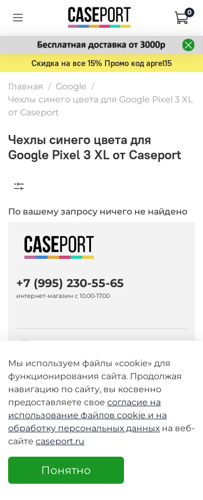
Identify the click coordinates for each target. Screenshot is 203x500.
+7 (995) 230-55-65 (70, 283)
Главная (25, 86)
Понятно (66, 470)
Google (71, 86)
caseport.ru (60, 441)
